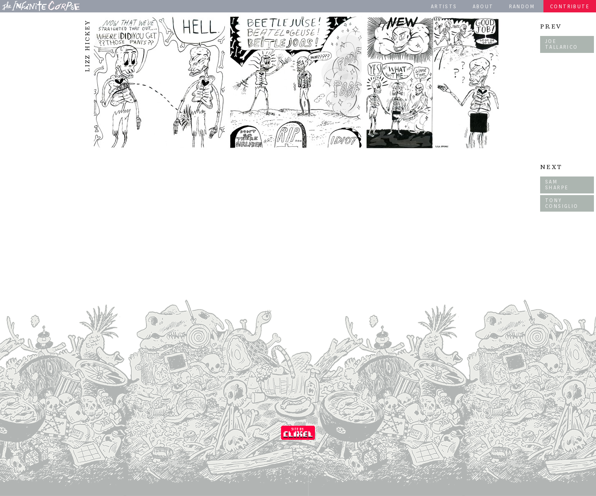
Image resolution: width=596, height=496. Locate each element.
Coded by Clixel (298, 433)
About (483, 6)
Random (522, 6)
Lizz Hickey (87, 46)
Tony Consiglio (562, 203)
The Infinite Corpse (41, 6)
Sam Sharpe (556, 185)
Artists (444, 6)
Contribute (569, 6)
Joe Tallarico (561, 44)
